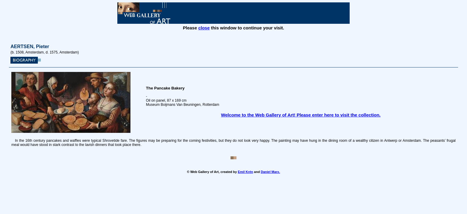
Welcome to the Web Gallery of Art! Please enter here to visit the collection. (301, 114)
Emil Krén (245, 172)
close (204, 27)
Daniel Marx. (270, 172)
